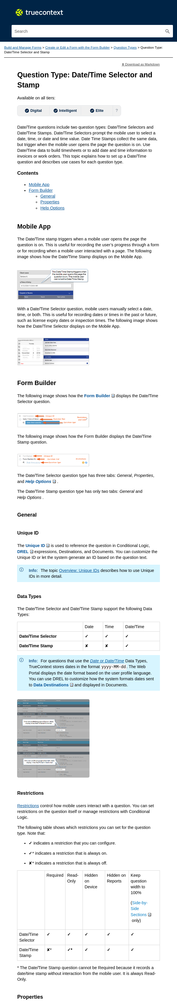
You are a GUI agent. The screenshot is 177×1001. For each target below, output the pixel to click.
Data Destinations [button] (53, 683)
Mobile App (39, 184)
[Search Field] (92, 31)
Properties (49, 201)
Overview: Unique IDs (79, 569)
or (107, 659)
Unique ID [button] (37, 544)
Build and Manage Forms (22, 47)
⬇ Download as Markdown (141, 64)
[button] (168, 31)
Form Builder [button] (99, 394)
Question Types (124, 47)
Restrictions (28, 804)
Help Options (52, 207)
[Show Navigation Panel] (170, 10)
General (47, 196)
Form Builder (40, 190)
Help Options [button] (40, 480)
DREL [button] (25, 550)
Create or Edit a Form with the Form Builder (77, 47)
